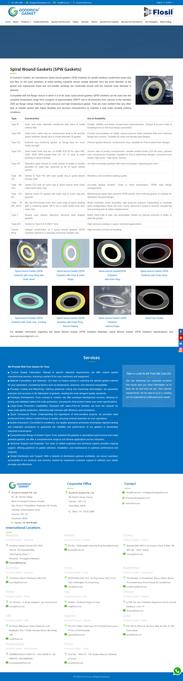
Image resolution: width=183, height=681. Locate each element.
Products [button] (26, 21)
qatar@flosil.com (134, 634)
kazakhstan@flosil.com (137, 586)
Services (85, 21)
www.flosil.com (131, 503)
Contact (18, 26)
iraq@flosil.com (74, 606)
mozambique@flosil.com (20, 663)
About (15, 21)
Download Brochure (84, 2)
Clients (94, 21)
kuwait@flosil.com (76, 550)
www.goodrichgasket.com (136, 498)
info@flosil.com (63, 2)
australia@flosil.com (18, 582)
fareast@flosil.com (17, 562)
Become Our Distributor (131, 21)
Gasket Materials (41, 21)
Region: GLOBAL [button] (165, 2)
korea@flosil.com (17, 606)
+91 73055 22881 (17, 2)
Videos (76, 21)
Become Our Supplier (109, 21)
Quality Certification (60, 21)
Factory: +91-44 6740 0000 (24, 522)
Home (7, 21)
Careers (8, 26)
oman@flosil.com (75, 663)
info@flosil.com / (145, 492)
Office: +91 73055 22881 (82, 511)
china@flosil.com (75, 586)
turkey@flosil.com (135, 554)
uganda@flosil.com (76, 634)
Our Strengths (151, 21)
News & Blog (165, 21)
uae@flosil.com (16, 639)
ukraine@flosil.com (135, 610)
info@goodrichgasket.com (39, 2)
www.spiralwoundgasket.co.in (24, 336)
